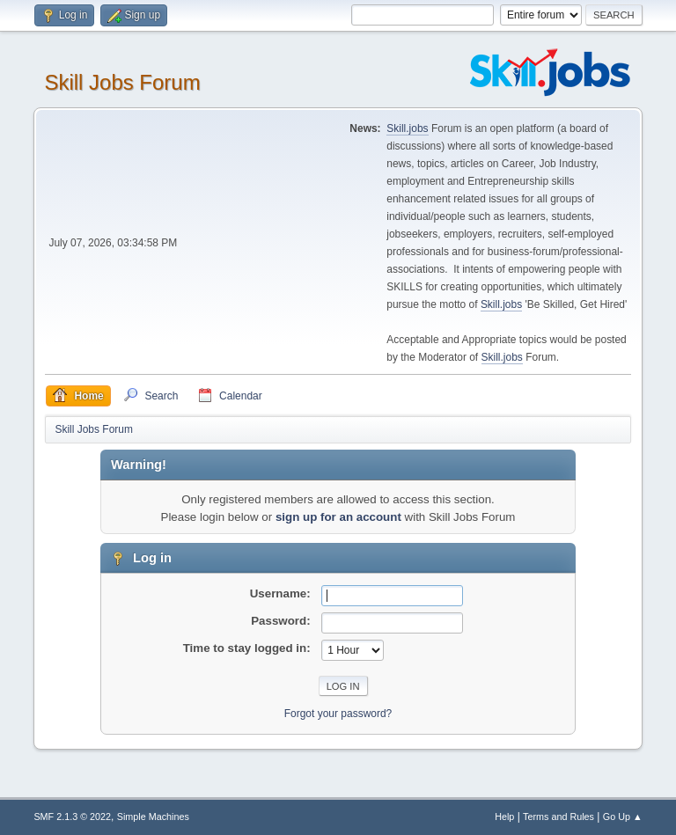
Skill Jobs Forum (122, 82)
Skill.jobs (407, 128)
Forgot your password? (338, 713)
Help (504, 816)
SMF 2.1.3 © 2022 (72, 816)
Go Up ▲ (623, 816)
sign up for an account (338, 517)
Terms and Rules (558, 816)
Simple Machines (153, 816)
